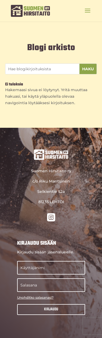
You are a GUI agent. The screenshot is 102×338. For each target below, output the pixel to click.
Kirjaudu (51, 309)
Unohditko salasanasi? (35, 297)
